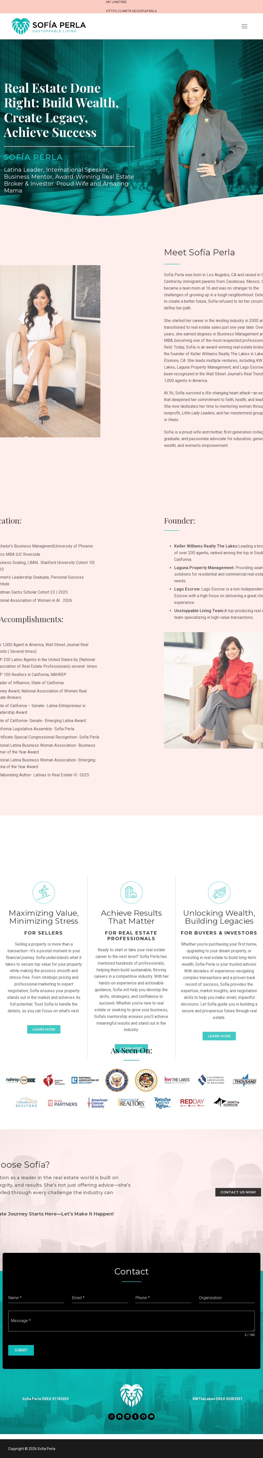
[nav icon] (244, 26)
